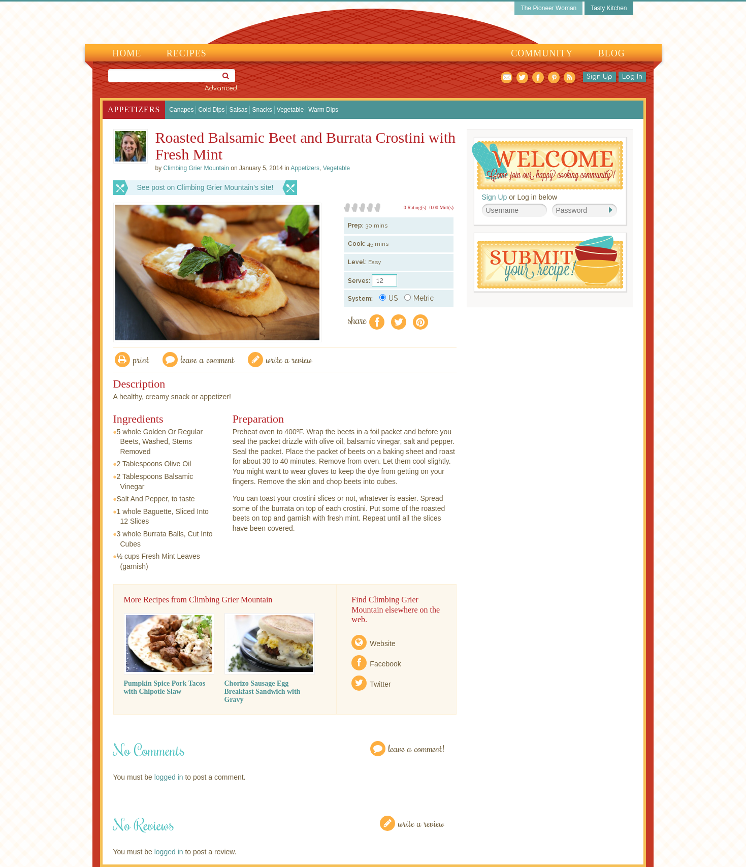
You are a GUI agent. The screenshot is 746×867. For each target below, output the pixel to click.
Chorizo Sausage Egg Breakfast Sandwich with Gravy (262, 691)
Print (141, 359)
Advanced (221, 88)
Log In (632, 76)
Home (126, 53)
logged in (168, 777)
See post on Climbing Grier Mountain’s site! (205, 187)
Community (542, 53)
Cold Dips (211, 109)
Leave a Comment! (416, 748)
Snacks (262, 109)
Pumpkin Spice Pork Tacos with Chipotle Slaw (165, 687)
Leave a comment (208, 359)
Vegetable (290, 109)
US (388, 298)
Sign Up (599, 76)
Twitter (380, 684)
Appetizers (134, 109)
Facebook (385, 664)
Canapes (181, 109)
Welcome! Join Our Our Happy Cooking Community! (547, 165)
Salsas (238, 109)
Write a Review (421, 823)
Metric (419, 298)
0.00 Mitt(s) (441, 207)
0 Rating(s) (415, 207)
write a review (289, 359)
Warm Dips (323, 109)
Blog (611, 53)
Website (382, 643)
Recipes (187, 53)
